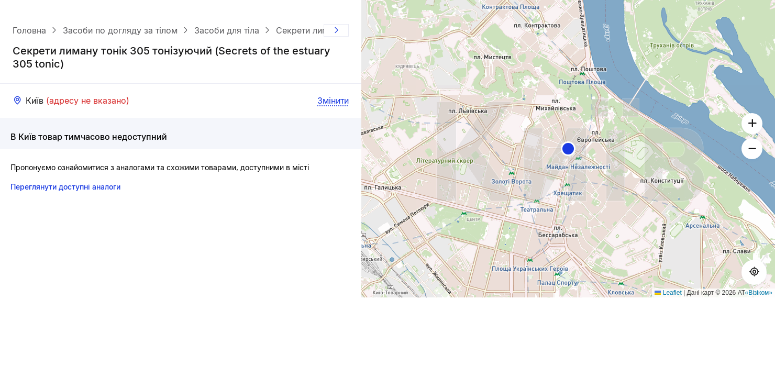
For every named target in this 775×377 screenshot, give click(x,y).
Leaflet (668, 292)
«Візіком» (759, 292)
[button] (568, 148)
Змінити (333, 100)
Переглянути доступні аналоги (65, 186)
